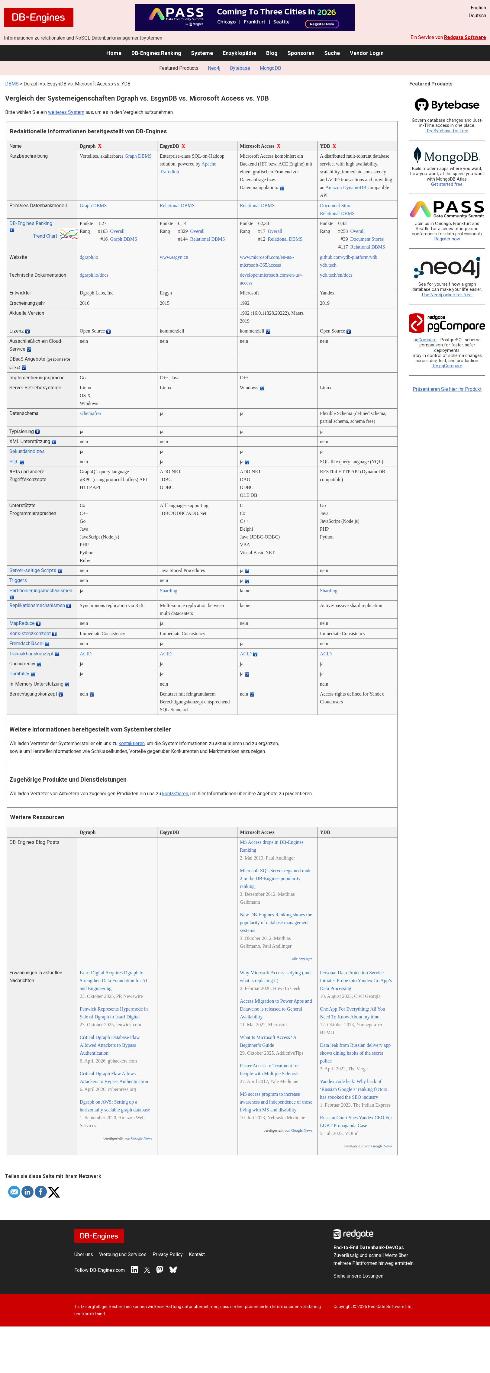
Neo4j (214, 68)
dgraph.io (89, 257)
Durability (19, 674)
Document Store (335, 205)
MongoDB (270, 68)
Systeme (202, 53)
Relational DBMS (177, 205)
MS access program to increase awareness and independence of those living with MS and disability (276, 1102)
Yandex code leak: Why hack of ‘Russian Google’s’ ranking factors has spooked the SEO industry (353, 1089)
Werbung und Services (123, 1254)
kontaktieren (132, 743)
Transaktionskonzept (31, 654)
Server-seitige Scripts (32, 570)
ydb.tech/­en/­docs (336, 275)
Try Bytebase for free (447, 130)
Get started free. (447, 184)
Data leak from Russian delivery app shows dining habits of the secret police (355, 1053)
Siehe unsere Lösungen (358, 1276)
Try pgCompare (447, 365)
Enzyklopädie (239, 53)
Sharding (168, 590)
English (478, 8)
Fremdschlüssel (26, 643)
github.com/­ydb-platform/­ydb (348, 257)
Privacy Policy (168, 1254)
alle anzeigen (302, 959)
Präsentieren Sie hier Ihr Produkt (447, 389)
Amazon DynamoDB (345, 187)
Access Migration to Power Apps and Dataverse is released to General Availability (276, 1008)
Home (113, 53)
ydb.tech (328, 265)
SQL (13, 462)
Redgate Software (465, 37)
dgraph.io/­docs (94, 275)
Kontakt (197, 1254)
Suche (332, 53)
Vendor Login (367, 53)
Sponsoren (300, 53)
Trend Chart (45, 236)
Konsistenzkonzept (30, 633)
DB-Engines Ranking (156, 53)
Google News (141, 1138)
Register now (447, 239)
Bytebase (240, 68)
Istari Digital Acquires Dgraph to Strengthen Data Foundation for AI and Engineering (113, 980)
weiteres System (66, 112)
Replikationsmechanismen (37, 605)
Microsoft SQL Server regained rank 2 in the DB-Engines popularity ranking (275, 878)
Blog (272, 53)
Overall (117, 231)
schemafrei (90, 413)
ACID (86, 653)
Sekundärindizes (27, 451)
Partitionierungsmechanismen (40, 590)
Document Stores (367, 239)
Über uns (83, 1254)
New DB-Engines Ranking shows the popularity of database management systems (276, 922)
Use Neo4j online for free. (447, 294)
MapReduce (22, 623)
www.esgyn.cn (174, 257)
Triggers (18, 580)
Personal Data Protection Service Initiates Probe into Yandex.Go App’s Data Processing (356, 980)
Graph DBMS (138, 156)
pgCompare (425, 339)
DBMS (12, 84)
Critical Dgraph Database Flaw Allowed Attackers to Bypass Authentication (110, 1045)
